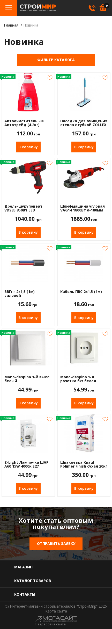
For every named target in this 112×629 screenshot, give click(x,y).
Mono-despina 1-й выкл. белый (27, 379)
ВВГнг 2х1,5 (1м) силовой (19, 294)
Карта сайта (56, 611)
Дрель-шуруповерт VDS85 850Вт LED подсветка (23, 208)
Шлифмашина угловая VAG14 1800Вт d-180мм (82, 208)
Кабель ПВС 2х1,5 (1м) (81, 292)
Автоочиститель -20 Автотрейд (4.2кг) (24, 123)
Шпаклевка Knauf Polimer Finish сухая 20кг (83, 464)
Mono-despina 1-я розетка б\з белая (78, 379)
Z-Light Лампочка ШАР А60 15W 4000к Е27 (26, 464)
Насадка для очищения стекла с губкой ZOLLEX (83, 123)
